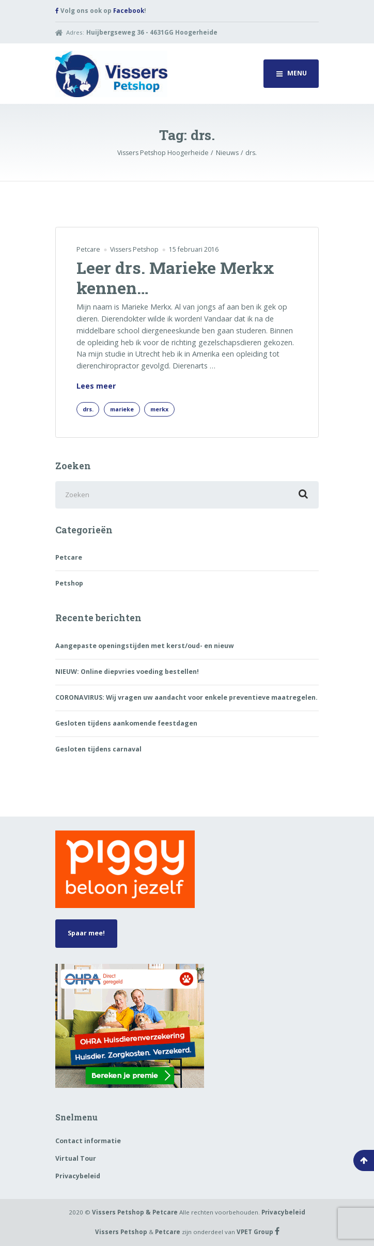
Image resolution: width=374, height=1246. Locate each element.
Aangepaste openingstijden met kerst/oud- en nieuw (144, 645)
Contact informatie (88, 1140)
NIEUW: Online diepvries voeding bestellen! (127, 671)
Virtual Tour (75, 1158)
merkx (159, 409)
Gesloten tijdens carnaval (98, 749)
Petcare (88, 249)
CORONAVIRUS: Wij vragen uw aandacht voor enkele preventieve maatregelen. (186, 697)
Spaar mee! (86, 933)
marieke (122, 409)
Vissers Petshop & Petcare (135, 1212)
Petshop (69, 583)
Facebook (128, 10)
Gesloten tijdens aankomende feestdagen (126, 723)
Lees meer (96, 386)
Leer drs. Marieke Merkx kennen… (175, 277)
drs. (88, 409)
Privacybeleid (77, 1176)
